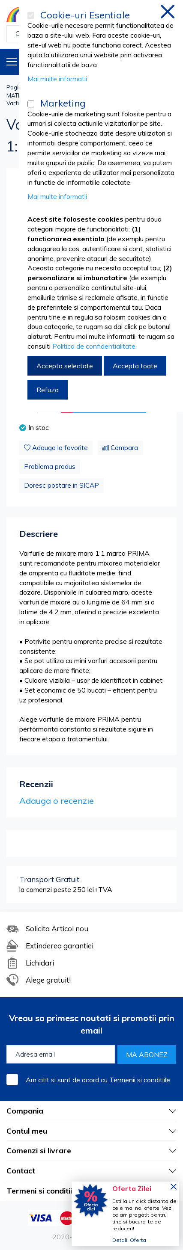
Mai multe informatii (57, 78)
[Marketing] (30, 104)
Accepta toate (135, 365)
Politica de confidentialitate (93, 346)
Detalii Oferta (129, 1240)
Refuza (47, 389)
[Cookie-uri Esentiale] (30, 15)
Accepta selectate (64, 365)
